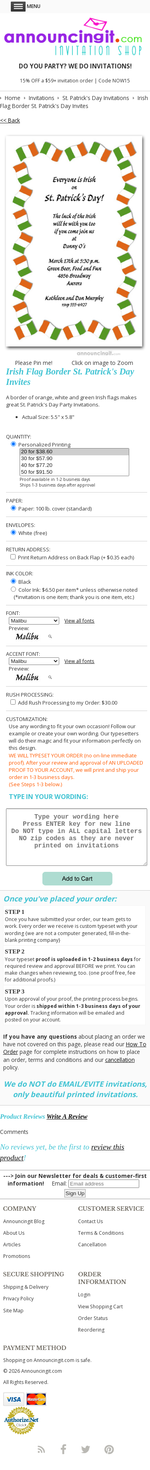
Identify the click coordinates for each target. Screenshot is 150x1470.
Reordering (91, 1339)
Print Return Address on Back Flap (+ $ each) (72, 557)
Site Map (13, 1320)
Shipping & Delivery (25, 1296)
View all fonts (79, 621)
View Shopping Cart (100, 1316)
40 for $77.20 (74, 465)
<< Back (10, 120)
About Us (13, 1242)
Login (84, 1304)
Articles (11, 1254)
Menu (25, 6)
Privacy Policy (18, 1308)
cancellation (120, 1069)
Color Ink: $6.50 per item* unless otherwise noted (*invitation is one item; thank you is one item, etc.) (73, 593)
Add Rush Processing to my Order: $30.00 (63, 702)
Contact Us (90, 1231)
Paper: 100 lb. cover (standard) (51, 508)
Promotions (16, 1265)
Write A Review (66, 1126)
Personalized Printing (40, 444)
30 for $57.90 (74, 458)
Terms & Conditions (101, 1242)
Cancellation (92, 1254)
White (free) (29, 533)
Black (21, 581)
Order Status (93, 1327)
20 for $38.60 (74, 452)
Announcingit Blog (23, 1231)
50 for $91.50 (74, 472)
